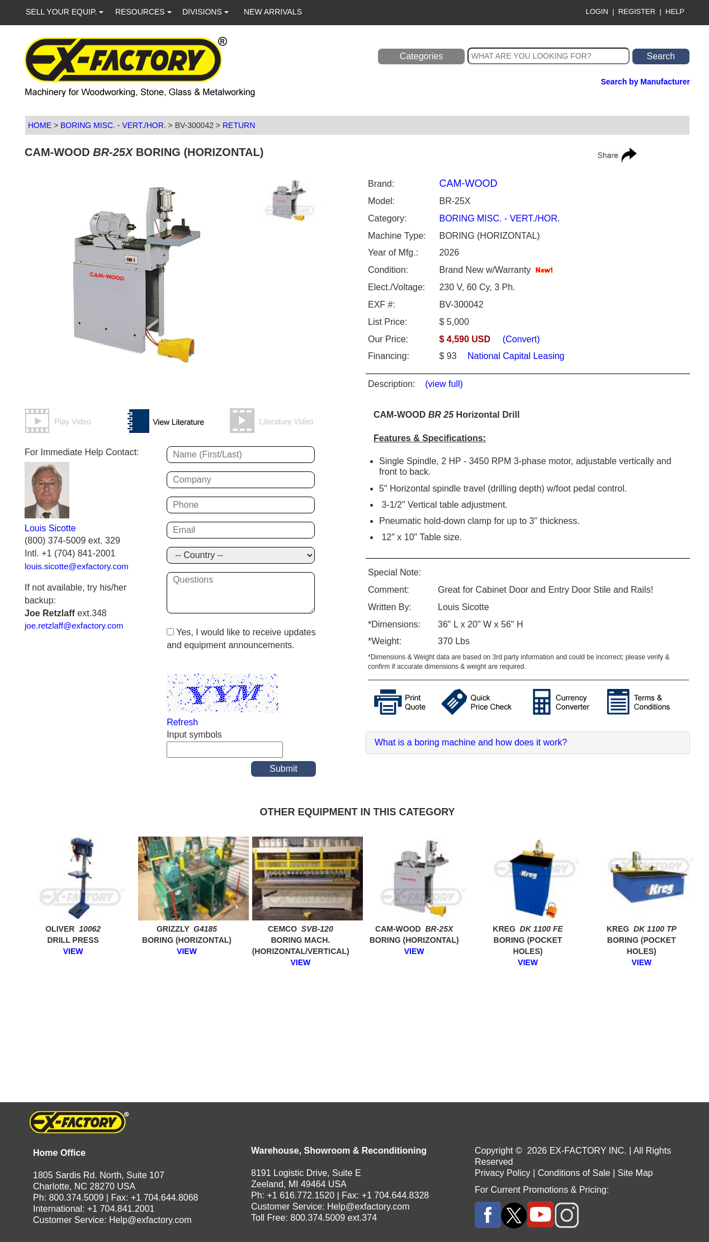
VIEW (73, 951)
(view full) (444, 384)
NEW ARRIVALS (273, 11)
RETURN (239, 125)
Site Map (635, 1173)
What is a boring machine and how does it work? (471, 742)
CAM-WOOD (468, 183)
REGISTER (636, 11)
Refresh (182, 722)
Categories (421, 56)
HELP (674, 11)
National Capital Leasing (515, 356)
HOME (39, 125)
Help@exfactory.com (150, 1220)
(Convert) (521, 339)
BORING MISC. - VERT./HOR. (113, 125)
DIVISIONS (205, 11)
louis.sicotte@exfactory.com (77, 566)
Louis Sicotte (50, 528)
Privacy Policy (503, 1173)
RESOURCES (143, 11)
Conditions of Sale (574, 1173)
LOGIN (596, 11)
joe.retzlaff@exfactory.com (74, 625)
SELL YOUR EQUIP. (64, 11)
